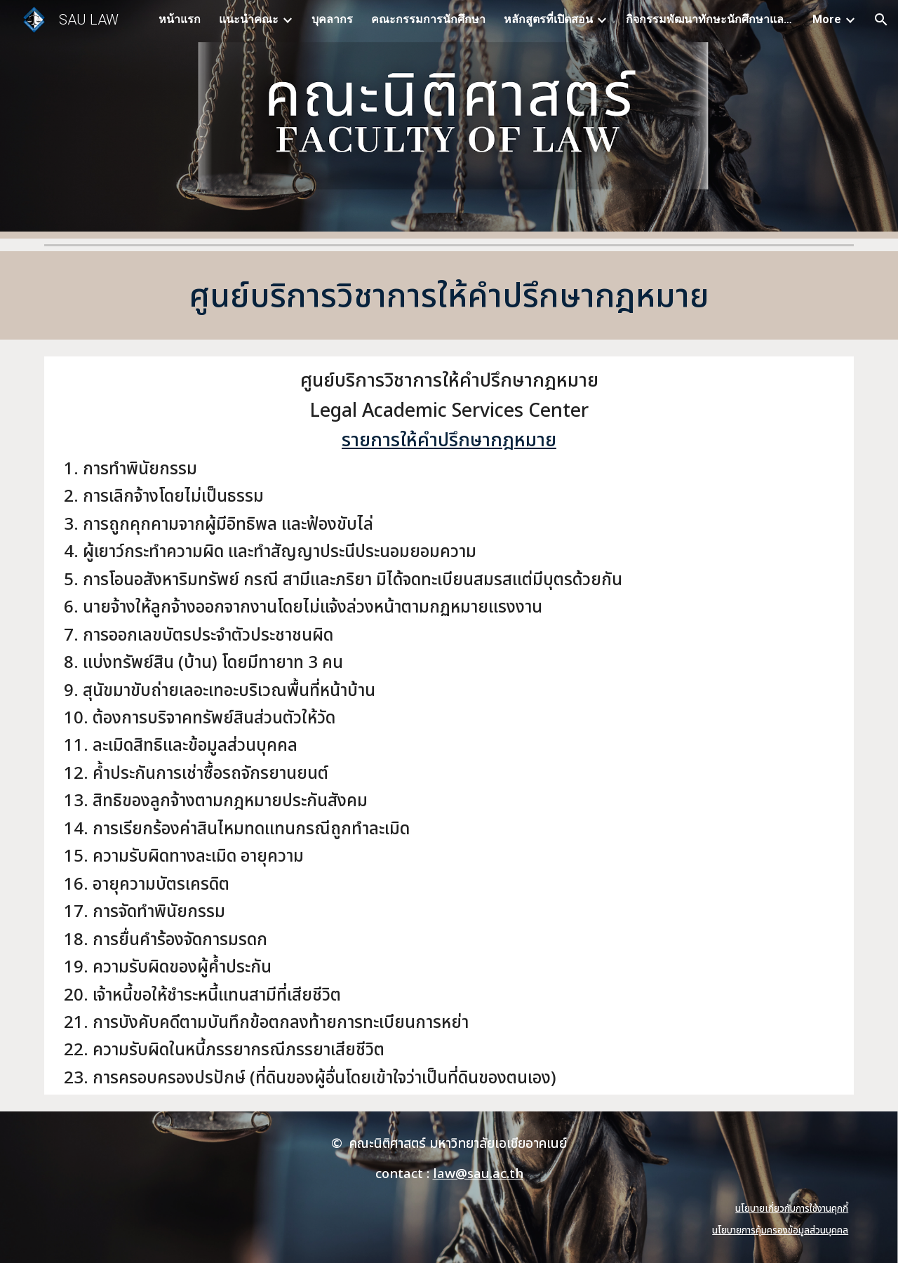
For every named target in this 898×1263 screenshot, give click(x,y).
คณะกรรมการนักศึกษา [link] (428, 19)
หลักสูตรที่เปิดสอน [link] (548, 19)
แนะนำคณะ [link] (249, 19)
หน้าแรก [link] (180, 19)
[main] (449, 295)
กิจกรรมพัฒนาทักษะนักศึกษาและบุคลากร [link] (710, 19)
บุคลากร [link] (332, 19)
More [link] (826, 19)
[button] (881, 19)
